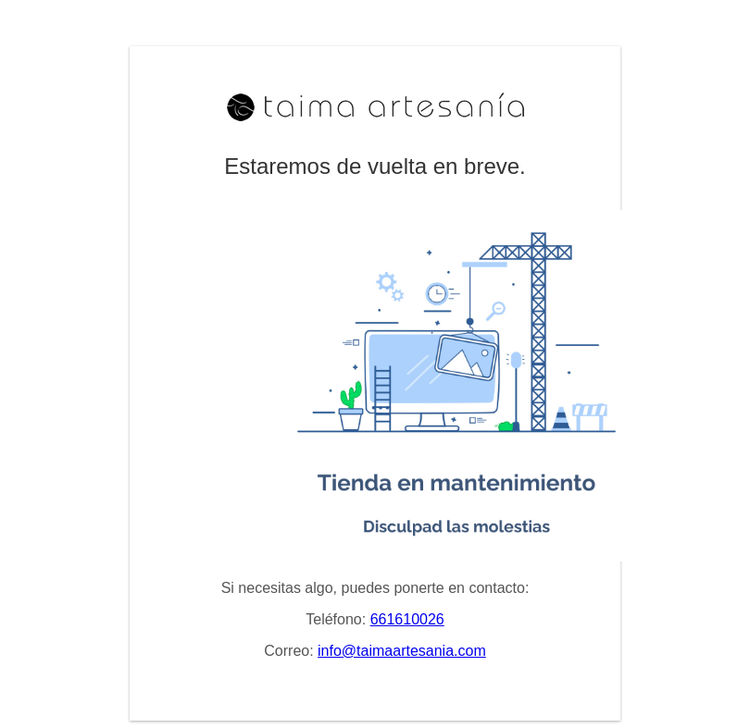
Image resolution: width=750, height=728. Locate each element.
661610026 (407, 619)
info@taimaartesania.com (402, 651)
